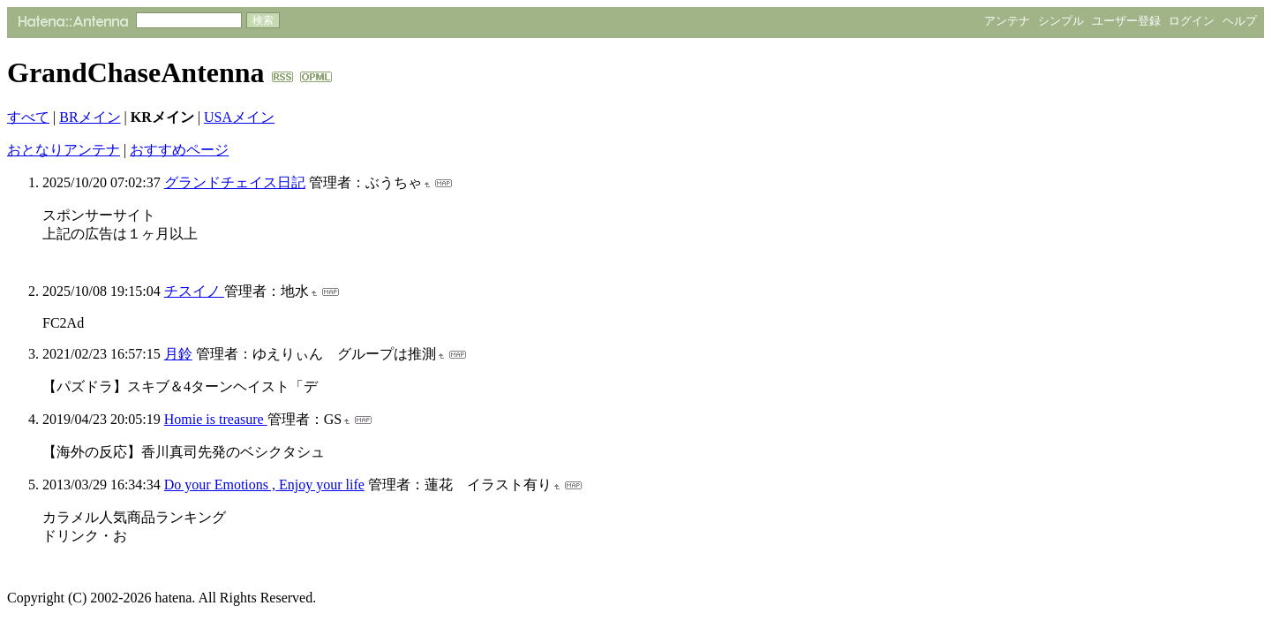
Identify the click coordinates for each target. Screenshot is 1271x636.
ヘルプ (1239, 20)
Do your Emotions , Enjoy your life (264, 484)
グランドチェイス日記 (234, 182)
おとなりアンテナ (63, 149)
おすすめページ (179, 149)
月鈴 (178, 353)
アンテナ (1007, 20)
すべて (28, 117)
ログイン (1192, 20)
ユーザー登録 (1126, 20)
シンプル (1061, 20)
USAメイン (239, 117)
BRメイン (89, 117)
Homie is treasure (215, 419)
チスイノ (194, 291)
